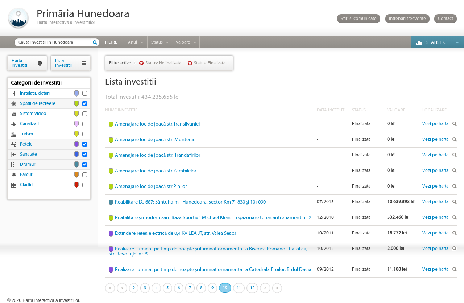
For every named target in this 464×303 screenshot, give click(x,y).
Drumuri (28, 164)
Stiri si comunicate (359, 18)
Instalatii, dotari (35, 93)
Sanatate (28, 154)
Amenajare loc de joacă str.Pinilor (151, 186)
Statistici (436, 42)
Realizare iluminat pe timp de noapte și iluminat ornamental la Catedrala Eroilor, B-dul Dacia (213, 269)
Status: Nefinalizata (163, 63)
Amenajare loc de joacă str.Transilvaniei (157, 124)
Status (157, 42)
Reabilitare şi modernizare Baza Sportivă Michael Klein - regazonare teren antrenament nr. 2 (213, 217)
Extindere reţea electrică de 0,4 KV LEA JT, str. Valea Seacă (175, 233)
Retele (26, 144)
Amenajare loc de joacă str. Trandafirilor (157, 155)
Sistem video (33, 113)
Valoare (183, 42)
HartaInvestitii (20, 63)
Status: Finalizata (209, 63)
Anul (132, 42)
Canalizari (29, 124)
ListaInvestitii (63, 63)
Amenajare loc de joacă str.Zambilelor (155, 170)
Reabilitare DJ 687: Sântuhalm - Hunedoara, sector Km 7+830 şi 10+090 (190, 202)
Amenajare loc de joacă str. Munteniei (155, 139)
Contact (445, 18)
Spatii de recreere (37, 103)
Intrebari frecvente (407, 18)
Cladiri (26, 185)
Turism (26, 134)
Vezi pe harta (435, 124)
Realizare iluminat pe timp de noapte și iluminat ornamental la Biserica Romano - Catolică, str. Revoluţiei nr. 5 (208, 251)
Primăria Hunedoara (83, 14)
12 (252, 288)
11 (239, 288)
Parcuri (26, 174)
